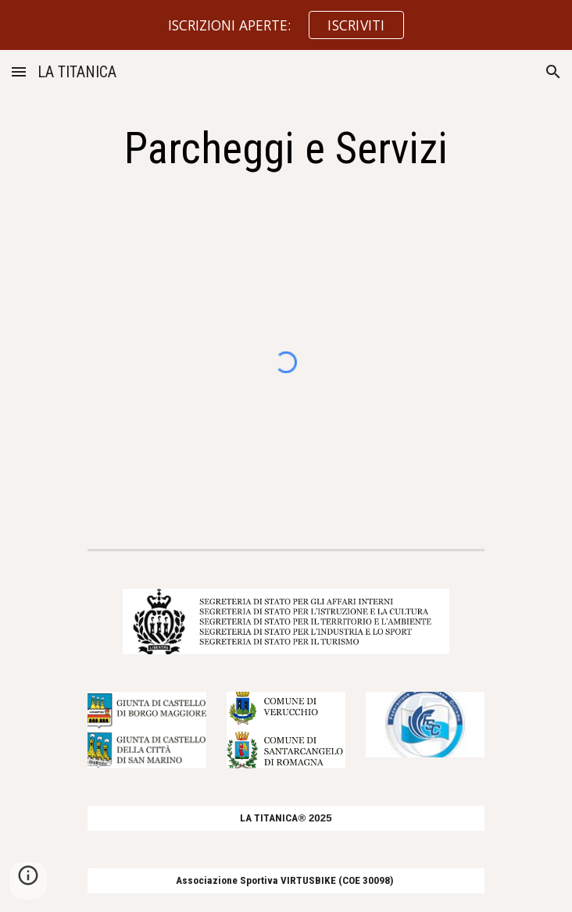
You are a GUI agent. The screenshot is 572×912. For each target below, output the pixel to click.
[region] (286, 25)
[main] (286, 148)
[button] (19, 71)
